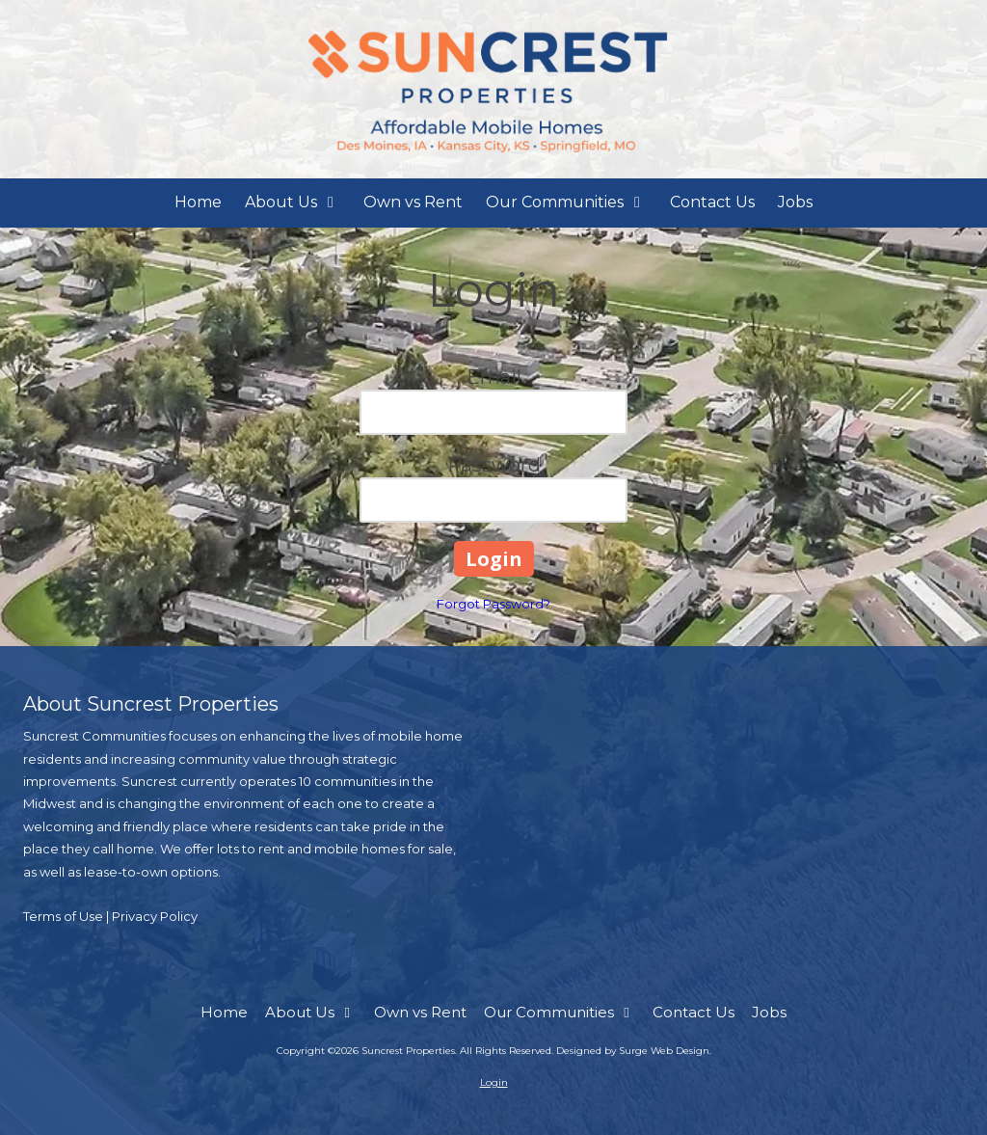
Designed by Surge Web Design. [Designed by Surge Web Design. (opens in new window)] (633, 1050)
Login (494, 1082)
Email (494, 377)
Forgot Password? (493, 603)
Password (494, 464)
